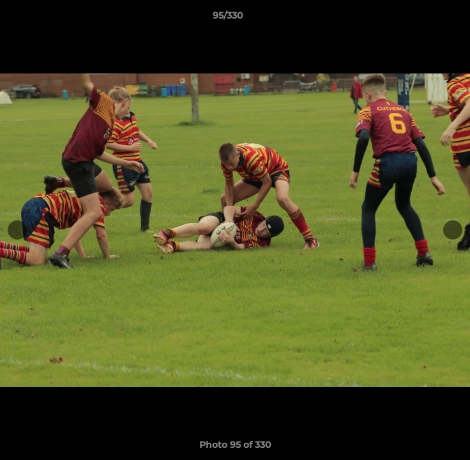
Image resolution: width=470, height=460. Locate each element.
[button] (424, 18)
